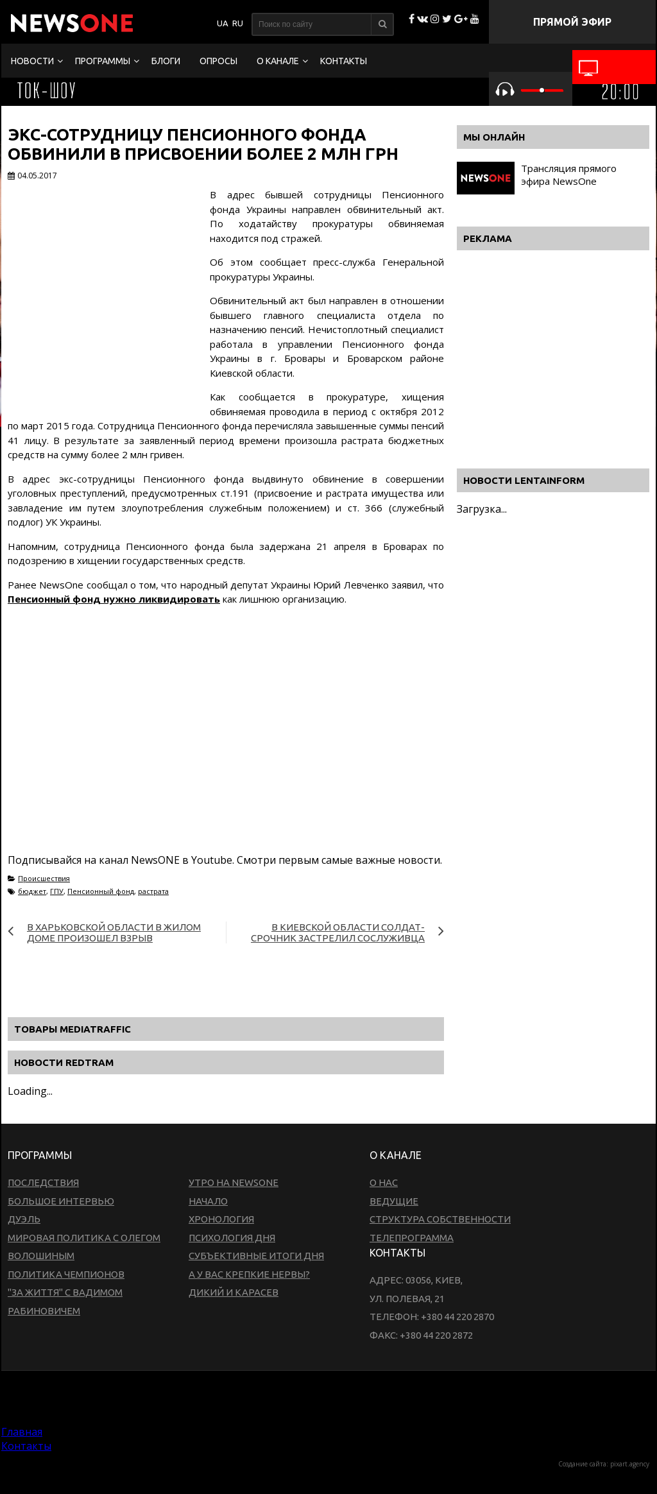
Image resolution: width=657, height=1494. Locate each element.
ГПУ (57, 891)
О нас (384, 1182)
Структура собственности (440, 1219)
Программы (102, 61)
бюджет (32, 891)
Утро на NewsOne (233, 1182)
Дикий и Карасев (233, 1292)
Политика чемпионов (66, 1274)
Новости (32, 61)
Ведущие (394, 1201)
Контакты (343, 61)
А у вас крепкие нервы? (249, 1274)
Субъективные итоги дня (256, 1255)
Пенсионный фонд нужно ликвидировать (114, 598)
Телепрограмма (412, 1237)
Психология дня (232, 1237)
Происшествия (44, 878)
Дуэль (24, 1219)
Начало (208, 1201)
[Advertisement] (226, 756)
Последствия (43, 1182)
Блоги (165, 61)
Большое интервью (61, 1201)
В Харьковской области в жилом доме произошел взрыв (114, 932)
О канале (278, 61)
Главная (21, 1432)
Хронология (221, 1219)
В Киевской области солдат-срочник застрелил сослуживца (338, 932)
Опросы (218, 61)
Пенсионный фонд (100, 891)
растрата (153, 891)
